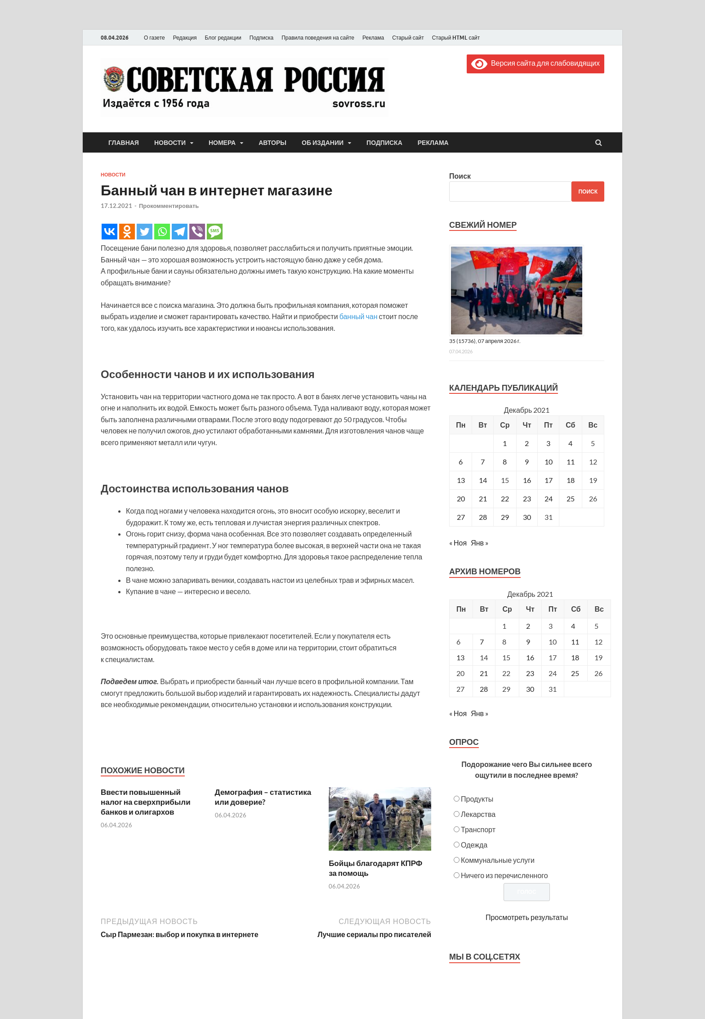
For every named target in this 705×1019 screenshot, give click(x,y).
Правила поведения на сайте (317, 37)
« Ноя (458, 542)
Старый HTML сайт (456, 37)
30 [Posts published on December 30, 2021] (530, 689)
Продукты (477, 798)
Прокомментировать (169, 205)
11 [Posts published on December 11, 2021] (575, 641)
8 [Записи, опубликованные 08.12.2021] (505, 461)
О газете (154, 37)
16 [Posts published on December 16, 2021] (530, 657)
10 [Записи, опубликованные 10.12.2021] (548, 461)
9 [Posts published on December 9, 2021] (528, 641)
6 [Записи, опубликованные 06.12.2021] (461, 461)
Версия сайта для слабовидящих (535, 63)
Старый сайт (408, 37)
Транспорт (478, 829)
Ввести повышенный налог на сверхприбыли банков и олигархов (146, 801)
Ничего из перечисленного (504, 875)
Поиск (460, 175)
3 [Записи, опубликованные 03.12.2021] (548, 443)
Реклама (373, 37)
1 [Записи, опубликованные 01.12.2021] (505, 443)
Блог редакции (223, 37)
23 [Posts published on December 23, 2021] (530, 673)
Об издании (323, 142)
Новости (170, 142)
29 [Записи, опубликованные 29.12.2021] (505, 517)
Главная (123, 142)
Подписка (261, 37)
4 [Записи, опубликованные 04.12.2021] (570, 443)
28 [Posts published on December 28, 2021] (484, 689)
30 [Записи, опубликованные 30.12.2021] (527, 517)
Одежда (474, 844)
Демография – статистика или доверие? (263, 797)
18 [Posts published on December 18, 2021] (575, 657)
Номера (222, 142)
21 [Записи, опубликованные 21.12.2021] (483, 498)
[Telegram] (179, 231)
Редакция (185, 37)
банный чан (358, 316)
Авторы (272, 142)
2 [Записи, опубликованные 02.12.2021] (527, 443)
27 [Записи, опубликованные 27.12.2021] (461, 517)
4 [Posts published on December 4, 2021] (573, 626)
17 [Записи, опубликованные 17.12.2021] (548, 480)
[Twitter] (144, 231)
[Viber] (197, 231)
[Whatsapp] (162, 231)
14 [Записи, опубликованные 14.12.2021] (483, 480)
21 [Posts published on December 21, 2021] (484, 673)
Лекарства (478, 814)
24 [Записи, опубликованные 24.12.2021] (548, 498)
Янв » (479, 542)
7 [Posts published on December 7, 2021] (482, 641)
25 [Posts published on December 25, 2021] (575, 673)
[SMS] (215, 231)
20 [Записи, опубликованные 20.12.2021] (461, 498)
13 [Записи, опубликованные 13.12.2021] (461, 480)
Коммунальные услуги (498, 860)
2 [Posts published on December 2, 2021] (528, 626)
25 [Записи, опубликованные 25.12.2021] (571, 498)
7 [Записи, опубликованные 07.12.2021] (483, 461)
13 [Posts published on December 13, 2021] (460, 657)
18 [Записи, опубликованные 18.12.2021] (571, 480)
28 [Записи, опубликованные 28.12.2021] (483, 517)
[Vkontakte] (109, 231)
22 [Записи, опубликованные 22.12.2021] (505, 498)
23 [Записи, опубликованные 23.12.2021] (527, 498)
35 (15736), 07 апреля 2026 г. (485, 341)
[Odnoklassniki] (127, 231)
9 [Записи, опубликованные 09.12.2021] (527, 461)
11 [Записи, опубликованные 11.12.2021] (571, 461)
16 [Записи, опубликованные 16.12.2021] (527, 480)
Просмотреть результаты (527, 917)
